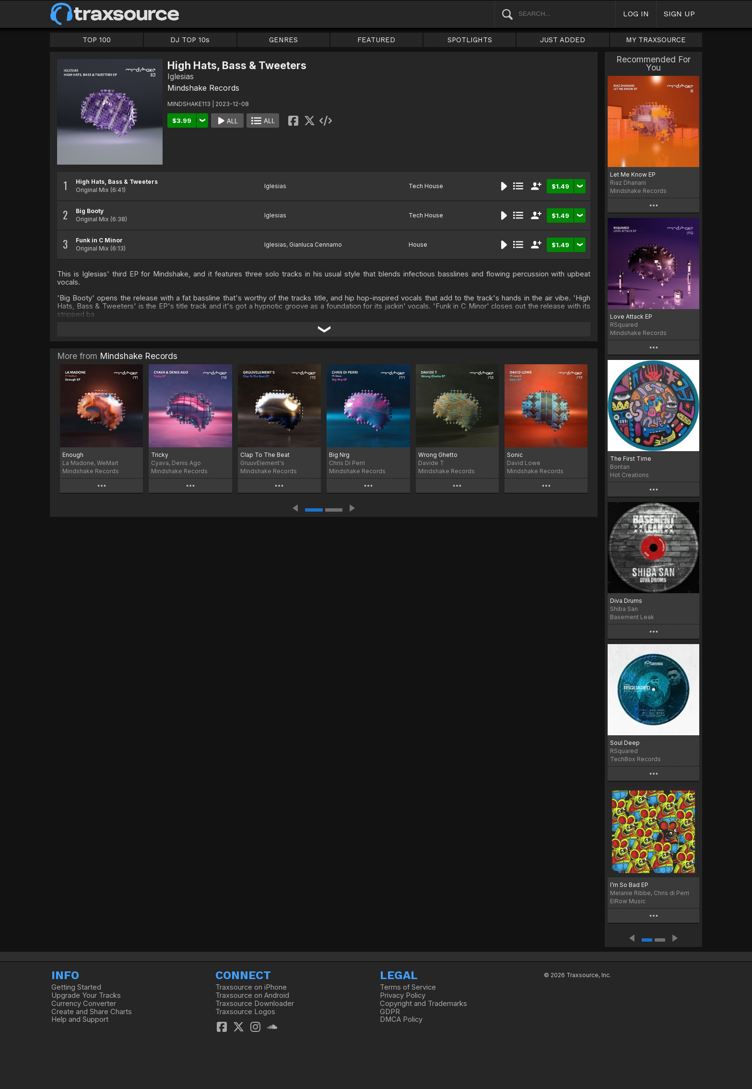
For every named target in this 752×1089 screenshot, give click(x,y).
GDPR (390, 1011)
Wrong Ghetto (438, 454)
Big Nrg (339, 454)
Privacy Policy (402, 995)
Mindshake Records (203, 88)
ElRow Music (628, 901)
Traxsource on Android (252, 995)
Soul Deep (625, 742)
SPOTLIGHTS (469, 40)
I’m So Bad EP (629, 884)
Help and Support (79, 1019)
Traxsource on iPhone (251, 987)
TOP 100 (96, 40)
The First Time (630, 458)
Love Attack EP (631, 316)
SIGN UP (679, 13)
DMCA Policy (401, 1019)
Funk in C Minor (99, 240)
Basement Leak (632, 617)
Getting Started (76, 987)
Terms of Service (408, 987)
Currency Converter (83, 1003)
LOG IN (636, 13)
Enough (72, 454)
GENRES (283, 40)
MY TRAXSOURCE (656, 40)
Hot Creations (629, 475)
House (418, 244)
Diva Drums (626, 600)
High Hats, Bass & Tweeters (117, 181)
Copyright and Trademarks (423, 1003)
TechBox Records (635, 759)
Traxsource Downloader (254, 1003)
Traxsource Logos (245, 1011)
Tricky (159, 454)
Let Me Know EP (633, 174)
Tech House (426, 186)
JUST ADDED (562, 40)
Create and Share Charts (91, 1011)
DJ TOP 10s (190, 40)
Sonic (515, 454)
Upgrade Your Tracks (86, 995)
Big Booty (90, 211)
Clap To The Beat (265, 454)
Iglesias (275, 186)
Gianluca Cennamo (315, 244)
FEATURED (376, 40)
